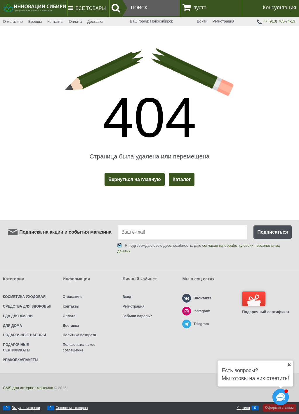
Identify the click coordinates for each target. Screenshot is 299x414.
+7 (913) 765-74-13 (279, 21)
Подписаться (272, 232)
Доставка (95, 21)
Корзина (243, 408)
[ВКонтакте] (186, 298)
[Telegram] (186, 324)
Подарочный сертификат (265, 302)
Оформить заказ (279, 408)
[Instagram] (186, 311)
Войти (202, 21)
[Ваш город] (289, 365)
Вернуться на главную (134, 179)
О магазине (13, 21)
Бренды (35, 21)
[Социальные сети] (280, 397)
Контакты (55, 21)
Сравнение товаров (72, 408)
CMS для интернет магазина (28, 388)
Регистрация (223, 21)
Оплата (75, 21)
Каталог (182, 179)
